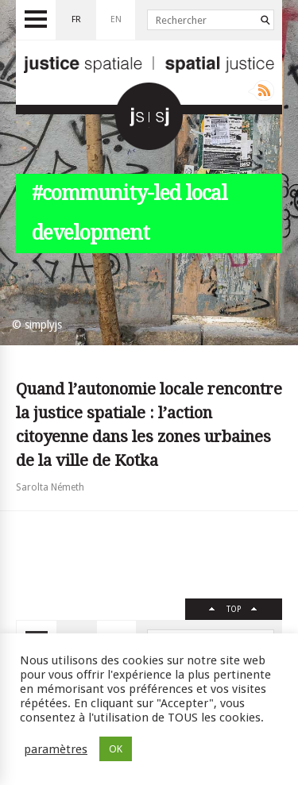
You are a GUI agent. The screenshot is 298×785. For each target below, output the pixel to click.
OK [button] (115, 749)
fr (76, 19)
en (116, 19)
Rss (261, 90)
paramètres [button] (55, 749)
